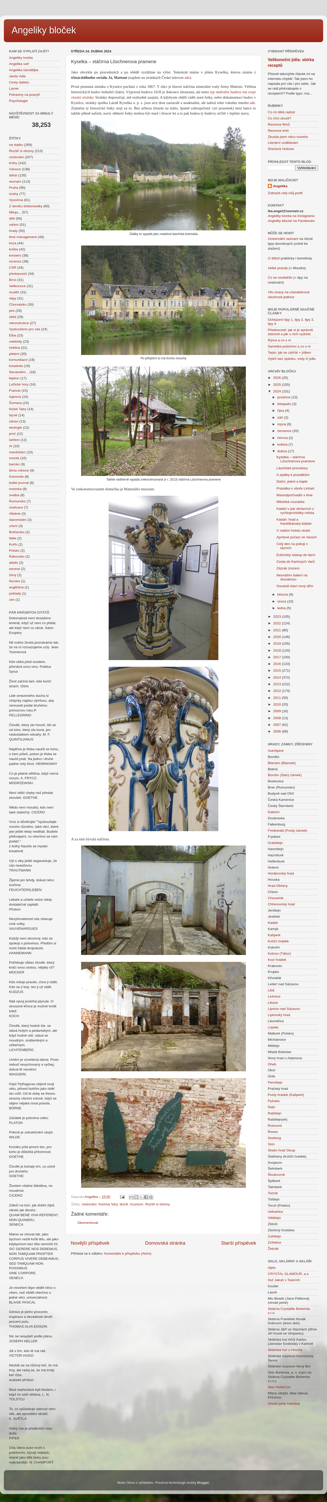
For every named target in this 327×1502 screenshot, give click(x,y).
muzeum (136, 1204)
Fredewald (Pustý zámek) (287, 830)
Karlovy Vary (108, 1204)
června (283, 438)
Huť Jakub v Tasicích (284, 1280)
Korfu (13, 544)
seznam (15, 181)
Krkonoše (16, 476)
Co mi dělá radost (281, 112)
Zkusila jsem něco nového (288, 137)
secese (14, 569)
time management (23, 237)
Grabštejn (275, 843)
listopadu (284, 404)
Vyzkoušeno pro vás (24, 329)
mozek (14, 458)
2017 (277, 657)
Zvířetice (274, 1242)
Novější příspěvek (90, 1243)
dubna (282, 451)
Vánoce (15, 169)
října (281, 410)
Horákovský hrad (281, 873)
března (283, 594)
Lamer (14, 88)
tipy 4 (272, 324)
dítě (12, 218)
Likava (273, 1003)
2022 (277, 623)
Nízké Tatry (17, 409)
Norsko (14, 581)
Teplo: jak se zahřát (283, 352)
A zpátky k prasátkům (293, 475)
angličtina (16, 587)
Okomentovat (88, 1223)
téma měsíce (19, 470)
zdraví (14, 421)
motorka (15, 489)
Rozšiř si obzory (157, 1204)
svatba (14, 495)
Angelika (280, 186)
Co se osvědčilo (280, 277)
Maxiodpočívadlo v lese (295, 495)
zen (12, 600)
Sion (271, 1144)
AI (10, 446)
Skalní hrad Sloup (281, 1150)
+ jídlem (304, 352)
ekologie (15, 427)
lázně (124, 1204)
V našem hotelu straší (293, 530)
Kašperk (274, 935)
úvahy (13, 194)
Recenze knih (278, 131)
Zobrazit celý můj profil (285, 193)
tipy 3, (309, 320)
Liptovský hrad (279, 1015)
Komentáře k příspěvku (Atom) (127, 1253)
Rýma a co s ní (279, 340)
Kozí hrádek (277, 960)
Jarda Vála (17, 76)
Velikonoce (17, 286)
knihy (13, 163)
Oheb (272, 1064)
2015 (277, 670)
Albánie (15, 513)
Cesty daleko (19, 82)
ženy (12, 575)
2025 (277, 385)
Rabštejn (274, 1113)
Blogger (203, 1483)
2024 (277, 391)
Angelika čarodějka (23, 70)
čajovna (15, 397)
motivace (16, 507)
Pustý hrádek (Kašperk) (286, 1095)
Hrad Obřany (278, 886)
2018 (277, 650)
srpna (282, 424)
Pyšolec (274, 1101)
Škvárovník (276, 1175)
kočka (13, 249)
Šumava (15, 403)
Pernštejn (275, 1082)
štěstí (13, 175)
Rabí (271, 1107)
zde (187, 78)
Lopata (273, 1027)
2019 (277, 643)
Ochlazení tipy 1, (281, 320)
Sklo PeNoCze (279, 1387)
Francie (15, 390)
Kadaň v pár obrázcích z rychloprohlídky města (295, 511)
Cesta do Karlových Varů (296, 562)
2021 (277, 630)
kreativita (16, 366)
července (284, 431)
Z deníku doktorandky (25, 206)
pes (12, 311)
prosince (284, 397)
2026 (277, 378)
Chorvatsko (18, 304)
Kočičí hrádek (278, 941)
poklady (15, 593)
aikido (13, 563)
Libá (271, 990)
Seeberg (274, 1138)
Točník (273, 1193)
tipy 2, (299, 320)
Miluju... (15, 212)
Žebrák (273, 1249)
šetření (14, 440)
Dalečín (274, 812)
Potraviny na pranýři (24, 95)
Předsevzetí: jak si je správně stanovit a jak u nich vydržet (290, 332)
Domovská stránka (165, 1243)
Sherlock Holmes (281, 149)
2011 (277, 698)
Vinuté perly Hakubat (284, 1403)
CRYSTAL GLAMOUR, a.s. (288, 1274)
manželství (17, 452)
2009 (277, 711)
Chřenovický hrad (281, 904)
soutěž (14, 292)
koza (12, 243)
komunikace (18, 360)
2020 (277, 637)
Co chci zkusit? (279, 118)
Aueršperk (276, 751)
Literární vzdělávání (283, 143)
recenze (15, 261)
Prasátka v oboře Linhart (295, 488)
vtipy (12, 298)
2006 (277, 731)
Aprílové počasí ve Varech (297, 537)
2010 (277, 704)
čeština (14, 348)
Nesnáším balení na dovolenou (292, 577)
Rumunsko (17, 501)
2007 (277, 725)
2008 (277, 718)
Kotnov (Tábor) (279, 953)
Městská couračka (291, 502)
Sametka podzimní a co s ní (289, 346)
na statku (16, 145)
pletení (14, 354)
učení (13, 526)
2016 (277, 664)
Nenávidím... (19, 372)
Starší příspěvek (238, 1243)
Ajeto (272, 1268)
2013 (277, 684)
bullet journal (19, 483)
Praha (13, 188)
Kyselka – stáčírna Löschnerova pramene (296, 459)
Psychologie (18, 101)
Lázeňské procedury (292, 468)
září (280, 417)
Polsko (14, 550)
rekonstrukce (19, 323)
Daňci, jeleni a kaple (292, 481)
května (283, 444)
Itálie (12, 538)
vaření (14, 225)
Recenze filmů (279, 124)
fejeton (14, 378)
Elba (12, 335)
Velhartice (275, 1212)
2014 (277, 677)
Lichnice (274, 996)
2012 (277, 691)
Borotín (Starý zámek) (285, 775)
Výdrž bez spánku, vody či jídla (291, 359)
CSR (12, 267)
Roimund (275, 1126)
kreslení (15, 255)
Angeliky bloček (44, 30)
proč (12, 434)
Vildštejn (274, 1218)
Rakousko (16, 556)
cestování (89, 1204)
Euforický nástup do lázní (296, 555)
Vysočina (16, 200)
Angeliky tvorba (21, 58)
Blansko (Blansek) (282, 763)
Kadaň (273, 923)
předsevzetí (18, 274)
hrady (13, 231)
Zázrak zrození (288, 568)
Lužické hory (19, 384)
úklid (12, 317)
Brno (12, 280)
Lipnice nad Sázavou (284, 1009)
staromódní (18, 520)
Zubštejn (274, 1236)
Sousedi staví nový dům (295, 586)
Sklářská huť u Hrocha (285, 1350)
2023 (277, 616)
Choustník (275, 898)
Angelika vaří (19, 64)
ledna (282, 608)
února (282, 601)
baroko (14, 464)
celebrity (15, 341)
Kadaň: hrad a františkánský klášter (294, 521)
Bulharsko (16, 532)
